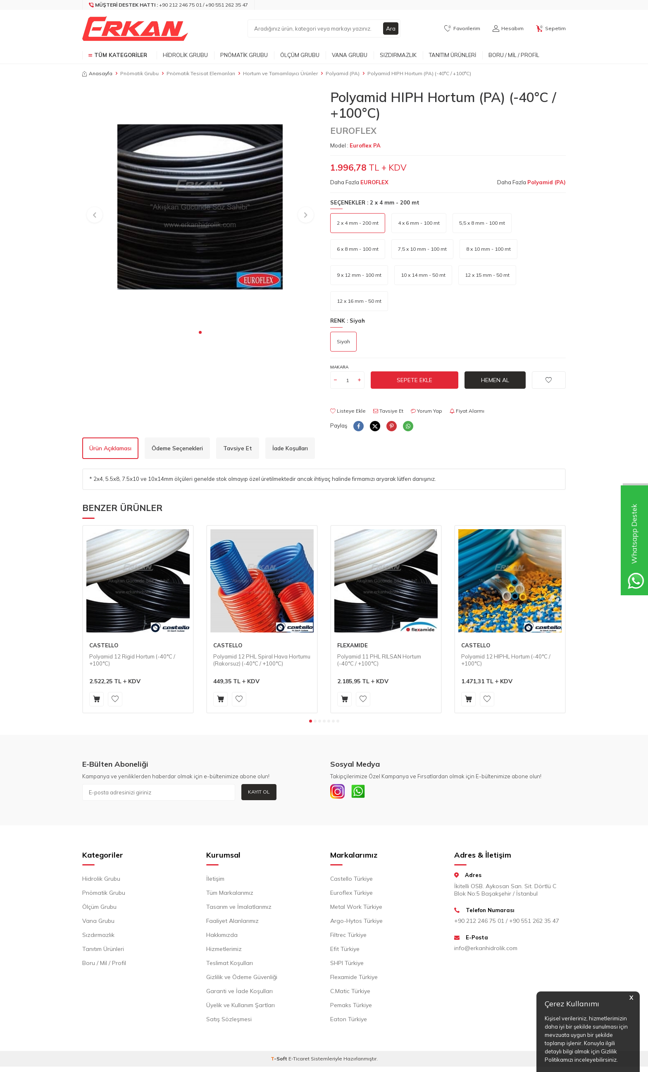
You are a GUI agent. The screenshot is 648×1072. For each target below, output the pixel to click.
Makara (339, 367)
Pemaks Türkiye (351, 1007)
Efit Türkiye (345, 951)
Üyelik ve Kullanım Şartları (240, 1007)
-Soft (279, 1061)
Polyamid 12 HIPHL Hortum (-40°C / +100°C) (505, 660)
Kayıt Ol (259, 792)
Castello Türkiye (351, 880)
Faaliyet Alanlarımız (232, 923)
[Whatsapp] (361, 792)
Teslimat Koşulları (229, 965)
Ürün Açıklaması (110, 448)
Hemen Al (495, 380)
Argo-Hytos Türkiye (356, 923)
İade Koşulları (290, 448)
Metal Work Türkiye (356, 909)
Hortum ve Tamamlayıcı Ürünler (280, 73)
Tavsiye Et (388, 411)
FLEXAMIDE (352, 645)
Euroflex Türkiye (351, 894)
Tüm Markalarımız (229, 894)
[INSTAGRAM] (338, 792)
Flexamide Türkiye (354, 979)
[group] (200, 207)
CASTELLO (103, 645)
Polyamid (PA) (343, 73)
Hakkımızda (222, 937)
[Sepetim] (551, 28)
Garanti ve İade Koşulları (239, 993)
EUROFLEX (353, 130)
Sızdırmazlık (398, 55)
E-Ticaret (299, 1061)
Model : (355, 145)
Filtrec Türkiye (348, 937)
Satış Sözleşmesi (229, 1021)
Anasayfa (97, 73)
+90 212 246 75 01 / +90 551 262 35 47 (506, 922)
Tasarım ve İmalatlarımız (239, 909)
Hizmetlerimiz (224, 951)
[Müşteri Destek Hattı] (169, 5)
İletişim (215, 880)
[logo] (135, 28)
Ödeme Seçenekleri (177, 448)
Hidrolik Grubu (185, 55)
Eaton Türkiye (348, 1021)
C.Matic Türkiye (350, 993)
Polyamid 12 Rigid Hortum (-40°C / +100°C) (132, 660)
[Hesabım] (508, 28)
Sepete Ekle (414, 380)
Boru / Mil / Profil (513, 55)
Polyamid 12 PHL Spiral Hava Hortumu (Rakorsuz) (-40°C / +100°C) (261, 660)
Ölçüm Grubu (299, 55)
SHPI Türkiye (347, 965)
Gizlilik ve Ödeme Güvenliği (241, 979)
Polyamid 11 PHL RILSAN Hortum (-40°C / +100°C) (379, 660)
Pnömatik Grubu (244, 55)
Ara (390, 28)
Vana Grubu (349, 55)
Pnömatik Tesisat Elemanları (201, 73)
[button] (200, 332)
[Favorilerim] (462, 28)
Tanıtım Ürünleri (452, 55)
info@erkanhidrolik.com (485, 950)
